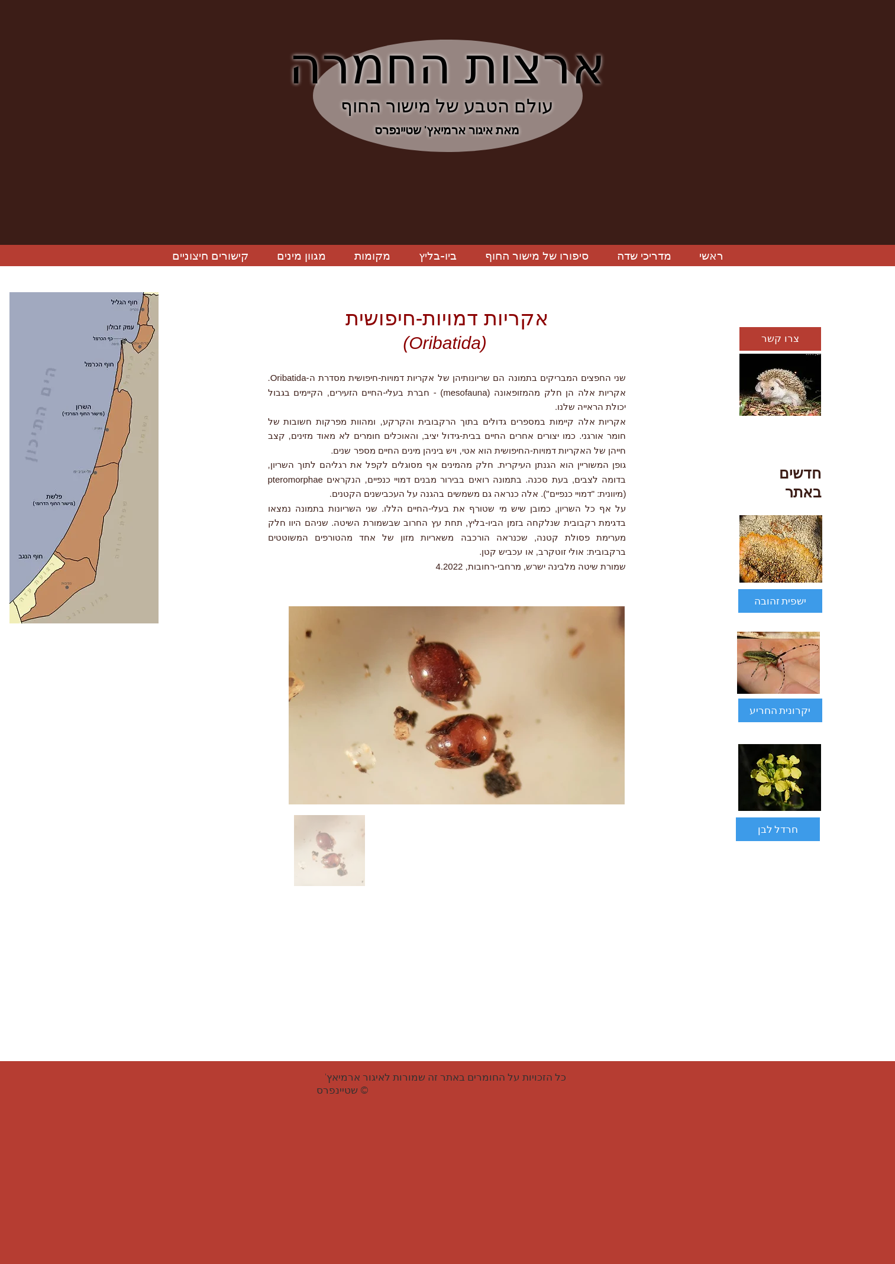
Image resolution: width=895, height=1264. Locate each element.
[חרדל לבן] (778, 829)
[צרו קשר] (780, 339)
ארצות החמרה (447, 65)
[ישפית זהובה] (780, 601)
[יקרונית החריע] (780, 710)
